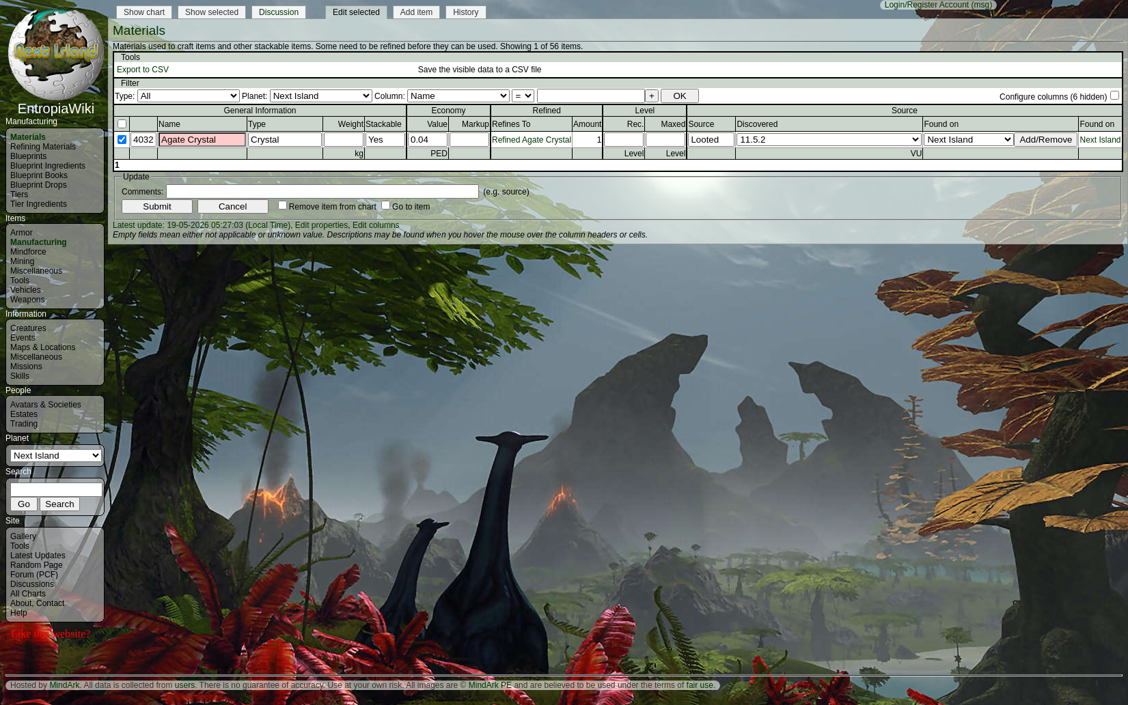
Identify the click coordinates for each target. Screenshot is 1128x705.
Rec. (635, 124)
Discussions (32, 584)
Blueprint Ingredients (47, 166)
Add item (416, 12)
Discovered (757, 124)
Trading (24, 424)
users (185, 685)
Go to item (411, 207)
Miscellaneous (36, 271)
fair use (700, 685)
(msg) (982, 5)
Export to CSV (143, 69)
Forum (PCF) (34, 574)
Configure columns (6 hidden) (1053, 97)
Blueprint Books (39, 175)
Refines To (511, 124)
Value (437, 124)
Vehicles (25, 290)
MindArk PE (490, 685)
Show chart (144, 12)
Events (23, 338)
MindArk (64, 685)
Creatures (28, 328)
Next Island (1099, 140)
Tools (19, 280)
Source (701, 124)
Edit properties (321, 225)
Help (18, 613)
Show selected (211, 12)
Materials (28, 137)
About (20, 603)
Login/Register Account (927, 5)
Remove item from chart (332, 207)
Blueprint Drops (38, 185)
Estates (24, 414)
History (465, 12)
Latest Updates (38, 555)
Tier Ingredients (38, 204)
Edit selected (356, 12)
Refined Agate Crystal (531, 140)
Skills (19, 376)
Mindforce (28, 252)
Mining (22, 261)
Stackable (384, 124)
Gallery (23, 536)
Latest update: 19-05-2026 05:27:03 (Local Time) (201, 225)
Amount (587, 124)
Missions (26, 366)
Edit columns (376, 225)
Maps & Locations (42, 347)
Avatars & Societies (45, 404)
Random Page (36, 565)
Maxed (673, 124)
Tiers (19, 194)
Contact (50, 603)
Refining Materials (43, 147)
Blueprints (28, 156)
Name (169, 124)
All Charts (28, 594)
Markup (475, 124)
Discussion (279, 12)
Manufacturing (38, 242)
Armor (21, 233)
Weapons (27, 299)
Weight (350, 124)
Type (257, 124)
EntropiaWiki (56, 102)
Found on (941, 124)
